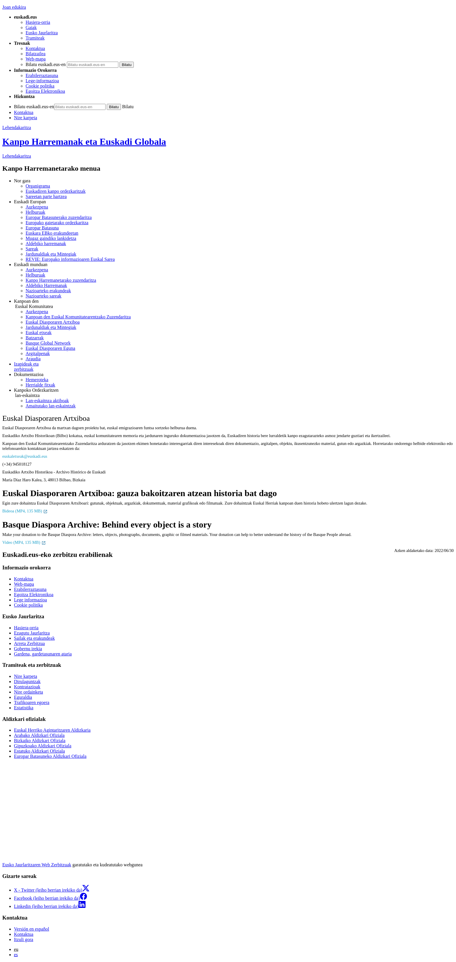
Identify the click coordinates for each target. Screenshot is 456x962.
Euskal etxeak (38, 332)
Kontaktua (35, 48)
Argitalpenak (38, 353)
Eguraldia (23, 697)
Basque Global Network (48, 343)
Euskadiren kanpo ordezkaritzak (56, 191)
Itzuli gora (23, 939)
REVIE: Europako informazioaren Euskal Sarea (70, 259)
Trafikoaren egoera (31, 702)
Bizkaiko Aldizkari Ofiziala (39, 740)
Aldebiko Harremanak (46, 285)
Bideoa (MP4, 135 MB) (25, 511)
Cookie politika (40, 85)
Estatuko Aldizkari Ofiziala (39, 751)
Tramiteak (35, 37)
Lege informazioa (30, 599)
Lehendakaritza (16, 127)
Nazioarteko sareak (43, 295)
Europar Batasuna (42, 227)
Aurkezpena (37, 206)
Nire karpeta (25, 117)
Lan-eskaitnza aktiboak (47, 400)
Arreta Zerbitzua (29, 643)
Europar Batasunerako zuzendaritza (59, 217)
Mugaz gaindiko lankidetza (51, 238)
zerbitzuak (234, 366)
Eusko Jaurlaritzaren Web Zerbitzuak (36, 864)
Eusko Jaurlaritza (42, 32)
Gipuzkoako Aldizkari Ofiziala (42, 745)
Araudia (33, 358)
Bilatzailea (35, 53)
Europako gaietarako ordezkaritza (57, 222)
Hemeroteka (37, 379)
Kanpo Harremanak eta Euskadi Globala (84, 141)
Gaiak (31, 27)
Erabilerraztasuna (42, 75)
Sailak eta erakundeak (34, 638)
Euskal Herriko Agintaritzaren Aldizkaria (52, 730)
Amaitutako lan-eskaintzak (51, 405)
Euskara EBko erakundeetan (52, 233)
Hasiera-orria (38, 22)
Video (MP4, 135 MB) (24, 542)
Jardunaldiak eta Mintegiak (51, 254)
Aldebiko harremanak (46, 243)
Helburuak (35, 212)
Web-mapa (36, 58)
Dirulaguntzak (27, 681)
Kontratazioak (27, 686)
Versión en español (31, 929)
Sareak (32, 248)
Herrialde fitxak (40, 384)
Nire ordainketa (28, 692)
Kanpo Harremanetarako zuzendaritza (61, 280)
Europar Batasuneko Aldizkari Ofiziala (50, 756)
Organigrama (38, 186)
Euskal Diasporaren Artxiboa (53, 322)
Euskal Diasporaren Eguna (50, 348)
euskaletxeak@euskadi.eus (24, 456)
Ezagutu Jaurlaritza (32, 632)
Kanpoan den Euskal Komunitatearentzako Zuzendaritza (78, 316)
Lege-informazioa (42, 80)
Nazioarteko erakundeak (48, 290)
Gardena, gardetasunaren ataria (43, 653)
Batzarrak (35, 337)
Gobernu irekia (28, 648)
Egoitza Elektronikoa (45, 91)
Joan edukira (14, 7)
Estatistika (23, 707)
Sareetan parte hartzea (46, 196)
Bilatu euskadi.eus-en (46, 64)
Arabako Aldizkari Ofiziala (39, 735)
